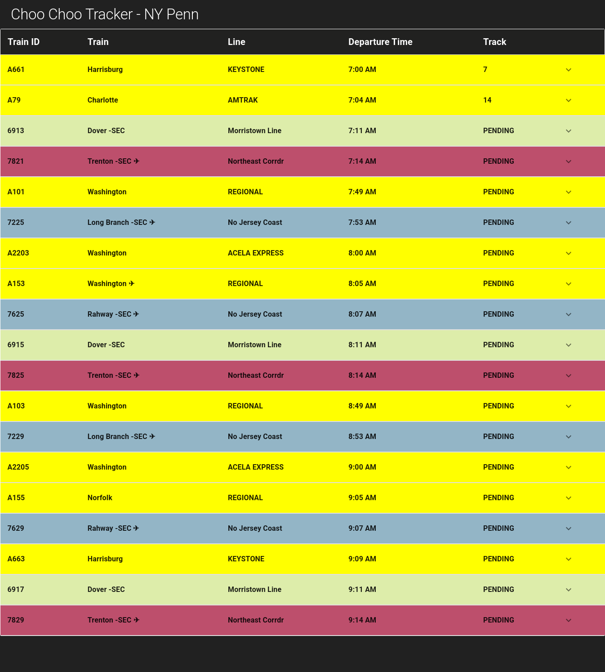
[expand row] (568, 69)
